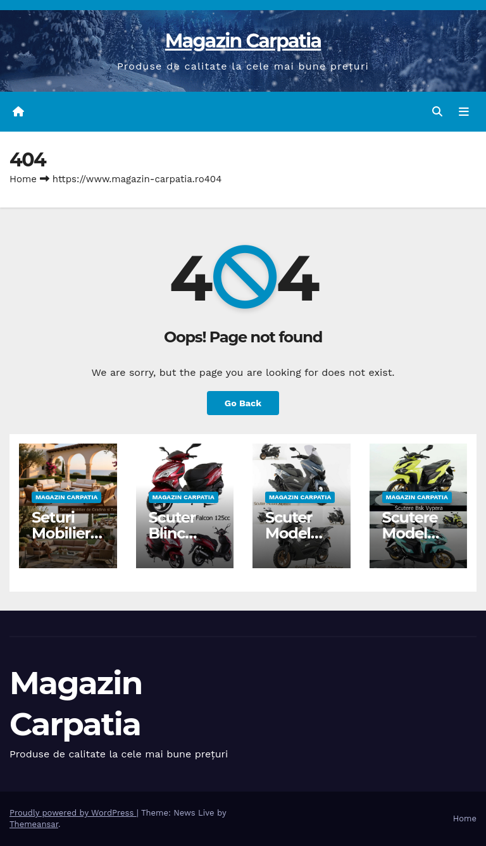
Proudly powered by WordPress (73, 813)
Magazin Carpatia (243, 41)
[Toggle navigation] (464, 112)
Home (23, 179)
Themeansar (33, 824)
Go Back (243, 403)
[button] (437, 112)
